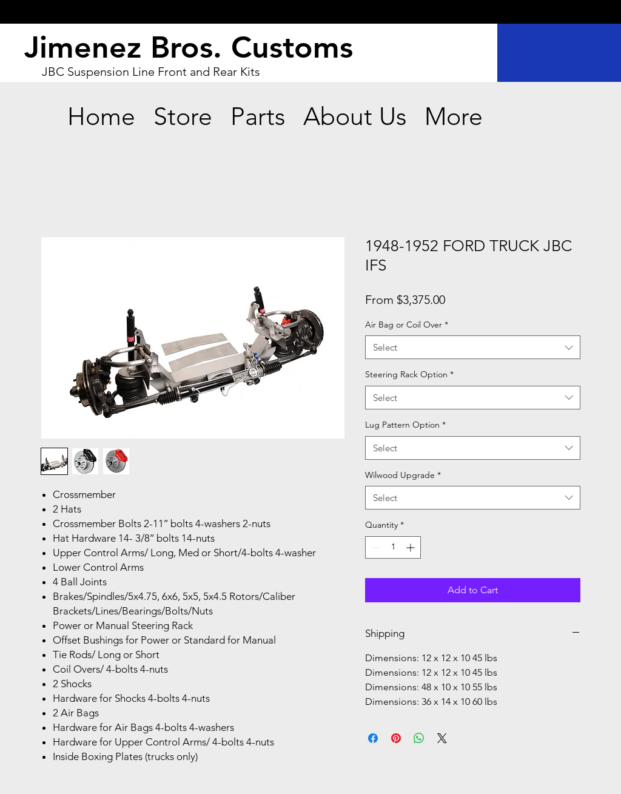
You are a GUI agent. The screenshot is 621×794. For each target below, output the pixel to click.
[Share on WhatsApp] (419, 738)
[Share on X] (442, 738)
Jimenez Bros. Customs (188, 47)
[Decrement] (374, 547)
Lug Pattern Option (405, 424)
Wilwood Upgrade (403, 474)
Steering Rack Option (409, 374)
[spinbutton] (393, 547)
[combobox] (472, 347)
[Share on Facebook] (373, 738)
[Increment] (411, 547)
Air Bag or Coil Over (406, 324)
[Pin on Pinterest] (396, 738)
